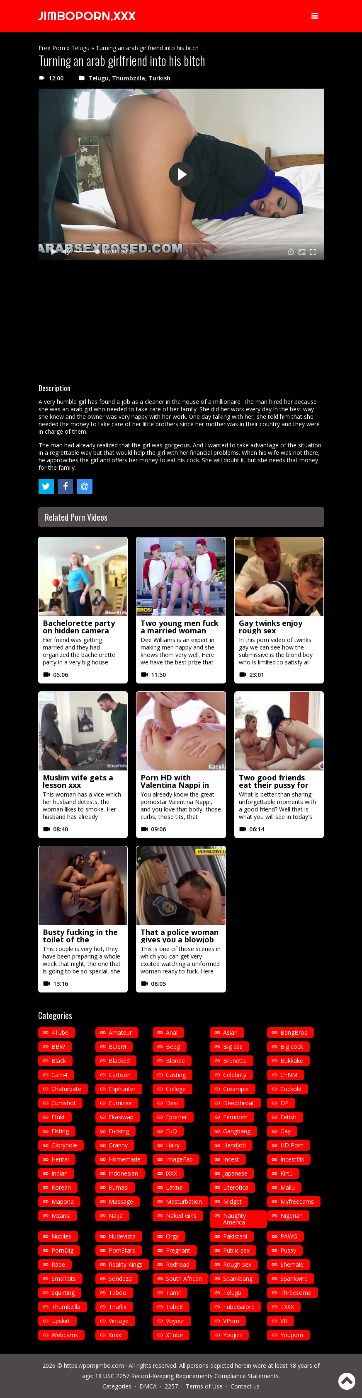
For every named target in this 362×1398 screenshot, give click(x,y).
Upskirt (60, 1321)
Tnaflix (117, 1307)
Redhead (178, 1264)
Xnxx (115, 1335)
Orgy (172, 1236)
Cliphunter (122, 1089)
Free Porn (52, 48)
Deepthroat (238, 1103)
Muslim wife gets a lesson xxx (78, 781)
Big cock (291, 1046)
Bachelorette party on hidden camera (79, 626)
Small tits (63, 1278)
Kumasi (119, 1187)
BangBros (293, 1032)
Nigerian (291, 1215)
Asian (230, 1032)
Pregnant (178, 1250)
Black (58, 1061)
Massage (121, 1201)
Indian (59, 1173)
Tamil (173, 1293)
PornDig (62, 1250)
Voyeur (175, 1321)
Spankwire (294, 1278)
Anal (171, 1032)
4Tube (59, 1032)
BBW (58, 1046)
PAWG (288, 1236)
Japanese (235, 1173)
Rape (58, 1264)
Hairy (173, 1145)
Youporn (291, 1335)
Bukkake (291, 1061)
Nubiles (61, 1236)
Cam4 (59, 1075)
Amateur (120, 1032)
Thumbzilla (128, 78)
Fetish (288, 1117)
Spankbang (238, 1278)
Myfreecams (297, 1201)
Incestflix (292, 1159)
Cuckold (290, 1089)
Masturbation (184, 1201)
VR (283, 1321)
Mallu (287, 1187)
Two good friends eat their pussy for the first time (274, 785)
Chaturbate (66, 1089)
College (176, 1089)
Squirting (63, 1293)
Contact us (245, 1386)
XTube (174, 1335)
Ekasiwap (121, 1117)
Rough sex (237, 1264)
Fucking (119, 1131)
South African (184, 1278)
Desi (172, 1103)
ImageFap (179, 1159)
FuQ (171, 1131)
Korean (61, 1187)
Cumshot (63, 1103)
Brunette (235, 1061)
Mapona (62, 1201)
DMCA (148, 1386)
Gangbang (236, 1131)
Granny (118, 1145)
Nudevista (122, 1236)
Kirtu (286, 1173)
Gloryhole (64, 1145)
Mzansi (60, 1215)
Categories (116, 1386)
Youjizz (232, 1335)
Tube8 (174, 1307)
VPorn (231, 1321)
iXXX (171, 1173)
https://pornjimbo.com (94, 1365)
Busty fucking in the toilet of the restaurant (80, 939)
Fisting (60, 1131)
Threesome (295, 1293)
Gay (285, 1131)
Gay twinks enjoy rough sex (270, 626)
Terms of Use (204, 1386)
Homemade (125, 1159)
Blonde (175, 1061)
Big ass (233, 1046)
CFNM (288, 1075)
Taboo (117, 1293)
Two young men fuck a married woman (180, 626)
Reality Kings (126, 1264)
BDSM (117, 1046)
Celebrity (234, 1075)
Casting (176, 1075)
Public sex (236, 1250)
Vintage (119, 1321)
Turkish (159, 78)
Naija (116, 1215)
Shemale (292, 1264)
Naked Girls (181, 1215)
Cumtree (120, 1103)
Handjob (234, 1145)
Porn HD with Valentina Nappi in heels (175, 785)
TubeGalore (239, 1307)
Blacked (119, 1061)
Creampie (236, 1089)
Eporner (176, 1117)
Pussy (288, 1250)
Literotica (235, 1187)
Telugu (80, 48)
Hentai (60, 1159)
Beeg (173, 1046)
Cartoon (120, 1075)
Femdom (235, 1117)
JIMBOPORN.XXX (87, 16)
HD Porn (292, 1145)
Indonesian (123, 1173)
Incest (231, 1159)
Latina (174, 1187)
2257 (171, 1386)
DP (284, 1103)
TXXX (287, 1307)
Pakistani (235, 1236)
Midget (232, 1201)
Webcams (64, 1335)
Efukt (58, 1117)
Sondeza (120, 1278)
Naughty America (234, 1219)
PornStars (122, 1250)
